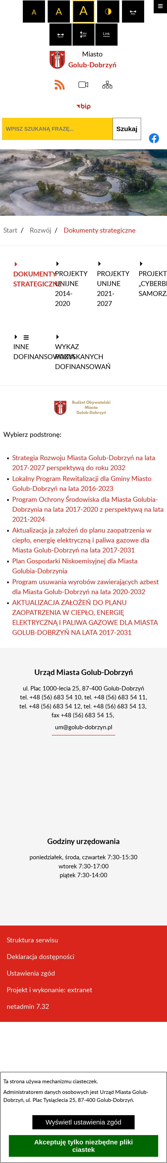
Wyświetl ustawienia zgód (84, 1122)
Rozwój (40, 230)
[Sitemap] (107, 85)
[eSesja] (84, 85)
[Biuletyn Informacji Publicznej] (84, 107)
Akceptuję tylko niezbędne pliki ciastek (83, 1145)
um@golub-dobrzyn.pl (83, 727)
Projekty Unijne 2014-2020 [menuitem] (69, 284)
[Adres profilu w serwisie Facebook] (154, 138)
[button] (26, 338)
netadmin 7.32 (28, 1007)
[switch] (133, 11)
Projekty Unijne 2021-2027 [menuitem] (111, 284)
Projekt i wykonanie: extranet (49, 990)
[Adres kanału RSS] (60, 85)
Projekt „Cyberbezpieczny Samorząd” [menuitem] (153, 279)
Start (10, 230)
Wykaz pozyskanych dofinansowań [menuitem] (69, 352)
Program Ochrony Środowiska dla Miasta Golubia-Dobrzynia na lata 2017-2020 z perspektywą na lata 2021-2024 (88, 509)
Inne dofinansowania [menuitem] (27, 347)
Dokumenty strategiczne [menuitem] (27, 274)
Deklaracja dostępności (40, 957)
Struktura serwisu (32, 940)
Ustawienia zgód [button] (31, 973)
